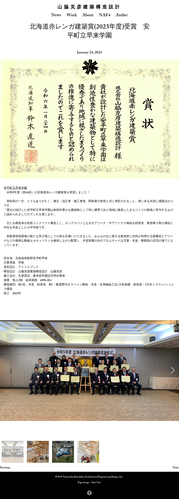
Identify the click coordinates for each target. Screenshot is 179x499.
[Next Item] (173, 370)
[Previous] (12, 468)
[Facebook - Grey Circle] (89, 493)
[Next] (169, 468)
